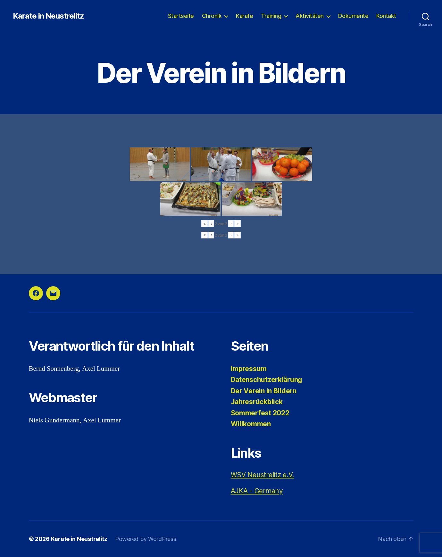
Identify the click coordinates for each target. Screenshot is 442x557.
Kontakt (386, 15)
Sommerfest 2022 (260, 413)
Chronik (212, 15)
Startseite (181, 15)
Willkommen (251, 424)
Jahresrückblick (257, 402)
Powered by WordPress (145, 539)
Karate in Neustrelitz (48, 16)
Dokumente (353, 15)
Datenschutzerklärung (267, 380)
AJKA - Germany (257, 491)
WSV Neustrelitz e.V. (262, 475)
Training (271, 15)
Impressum (249, 369)
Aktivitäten (310, 15)
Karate (244, 15)
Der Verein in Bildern (263, 391)
